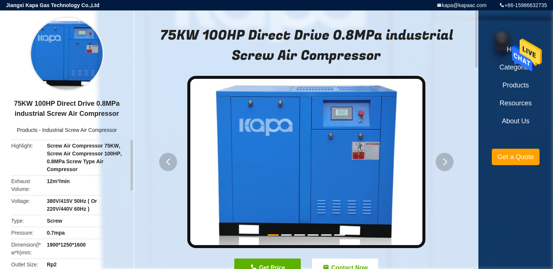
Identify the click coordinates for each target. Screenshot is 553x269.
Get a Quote (515, 157)
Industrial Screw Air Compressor (79, 130)
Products (27, 130)
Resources (516, 103)
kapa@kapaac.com (464, 5)
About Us (515, 121)
